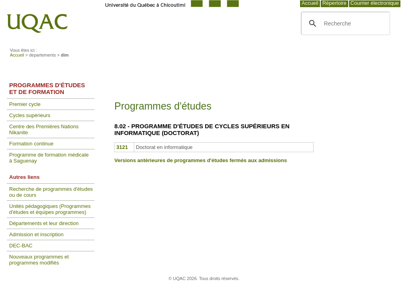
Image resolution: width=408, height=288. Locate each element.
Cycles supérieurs (29, 115)
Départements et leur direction (43, 223)
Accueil (310, 3)
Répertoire (334, 3)
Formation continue (31, 144)
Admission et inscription (36, 234)
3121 (122, 147)
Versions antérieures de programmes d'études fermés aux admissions (200, 160)
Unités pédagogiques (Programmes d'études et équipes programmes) (50, 209)
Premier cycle (25, 104)
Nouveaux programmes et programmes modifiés (39, 260)
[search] (344, 23)
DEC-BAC (21, 246)
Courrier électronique (375, 3)
